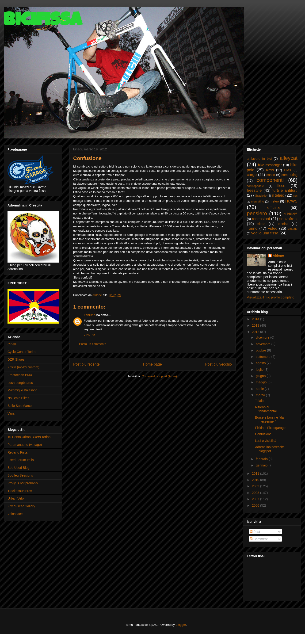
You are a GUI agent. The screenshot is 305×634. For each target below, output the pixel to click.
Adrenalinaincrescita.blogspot (270, 449)
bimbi (270, 170)
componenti (270, 180)
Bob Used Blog (18, 468)
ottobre (261, 350)
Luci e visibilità (265, 441)
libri (295, 195)
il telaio (278, 195)
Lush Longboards (20, 383)
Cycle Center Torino (22, 352)
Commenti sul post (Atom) (159, 376)
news (291, 201)
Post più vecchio (218, 364)
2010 (256, 480)
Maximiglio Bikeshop (23, 390)
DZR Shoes (16, 359)
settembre (263, 357)
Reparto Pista (17, 452)
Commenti (259, 539)
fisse (281, 185)
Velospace (15, 514)
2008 (256, 493)
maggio (261, 382)
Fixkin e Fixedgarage (270, 428)
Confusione (263, 434)
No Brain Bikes (18, 398)
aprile (260, 389)
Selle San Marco (20, 406)
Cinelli (12, 344)
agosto (261, 363)
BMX (287, 170)
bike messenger (270, 165)
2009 (256, 486)
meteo (274, 201)
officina (273, 207)
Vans (11, 413)
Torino (252, 228)
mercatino (257, 201)
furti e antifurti (284, 190)
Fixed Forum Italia (21, 460)
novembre (263, 344)
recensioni (261, 219)
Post (255, 532)
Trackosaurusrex (20, 491)
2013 (256, 325)
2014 (256, 319)
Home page (152, 364)
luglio (260, 369)
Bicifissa (43, 21)
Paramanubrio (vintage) (25, 445)
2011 (256, 473)
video (272, 228)
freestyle (254, 190)
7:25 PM (89, 335)
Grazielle (261, 195)
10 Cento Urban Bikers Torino (29, 437)
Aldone (278, 255)
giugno (261, 376)
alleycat (288, 158)
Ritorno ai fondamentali (266, 409)
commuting (289, 175)
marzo (261, 395)
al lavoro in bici (259, 158)
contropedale (255, 186)
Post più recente (86, 364)
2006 (256, 505)
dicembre (263, 337)
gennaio (262, 465)
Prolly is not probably (23, 483)
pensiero (257, 213)
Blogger (180, 624)
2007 (256, 499)
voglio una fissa (264, 233)
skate (261, 224)
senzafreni (288, 219)
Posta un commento (92, 344)
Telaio (259, 401)
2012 (256, 332)
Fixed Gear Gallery (21, 506)
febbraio (262, 459)
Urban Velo (16, 498)
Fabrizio (89, 315)
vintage (292, 228)
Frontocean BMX (20, 375)
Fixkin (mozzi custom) (23, 367)
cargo (252, 174)
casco (271, 175)
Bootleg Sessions (20, 475)
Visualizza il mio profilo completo (270, 297)
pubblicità (290, 214)
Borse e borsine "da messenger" (269, 419)
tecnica (283, 224)
